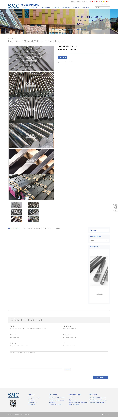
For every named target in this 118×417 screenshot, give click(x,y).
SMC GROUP (85, 7)
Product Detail (13, 228)
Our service (32, 400)
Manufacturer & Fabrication (57, 398)
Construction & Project (55, 404)
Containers (72, 400)
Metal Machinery (74, 404)
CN (94, 1)
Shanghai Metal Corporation (97, 398)
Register (108, 4)
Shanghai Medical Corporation (98, 400)
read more (81, 29)
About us (24, 7)
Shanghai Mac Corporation (97, 402)
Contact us (76, 7)
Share (76, 62)
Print (71, 62)
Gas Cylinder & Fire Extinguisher (78, 402)
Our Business (33, 7)
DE (108, 1)
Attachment (67, 369)
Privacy (27, 414)
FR (97, 1)
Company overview (34, 398)
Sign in (103, 4)
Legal (22, 414)
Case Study (56, 7)
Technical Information (31, 228)
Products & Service (45, 7)
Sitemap (17, 414)
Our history (32, 404)
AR (101, 1)
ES (105, 1)
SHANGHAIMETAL (30, 5)
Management (32, 402)
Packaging (48, 228)
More (58, 228)
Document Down (63, 62)
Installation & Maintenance (56, 400)
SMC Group (93, 394)
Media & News (66, 7)
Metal (99, 240)
